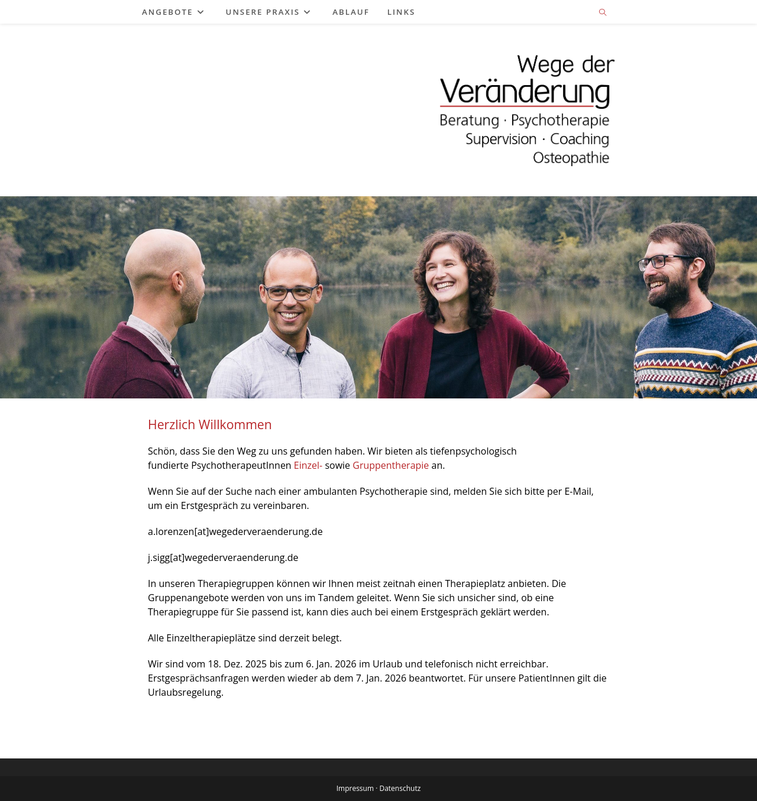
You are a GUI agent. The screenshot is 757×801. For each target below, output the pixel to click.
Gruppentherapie (390, 465)
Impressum (355, 788)
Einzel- (308, 465)
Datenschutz (399, 788)
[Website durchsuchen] (602, 13)
